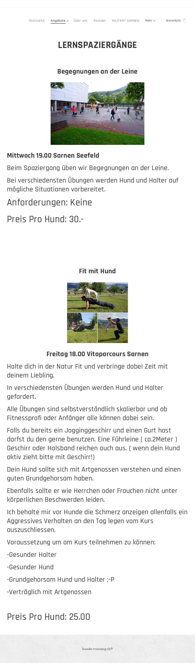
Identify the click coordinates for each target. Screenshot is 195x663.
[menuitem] (45, 21)
